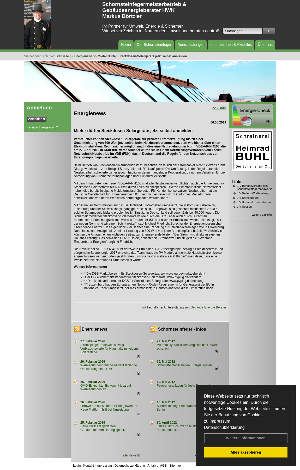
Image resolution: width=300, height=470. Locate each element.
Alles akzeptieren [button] (245, 452)
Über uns (265, 44)
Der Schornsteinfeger (154, 44)
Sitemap (175, 465)
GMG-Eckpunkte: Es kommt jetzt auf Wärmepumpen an (105, 387)
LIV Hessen (244, 206)
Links (237, 182)
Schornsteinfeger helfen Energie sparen (184, 365)
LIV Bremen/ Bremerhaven (254, 202)
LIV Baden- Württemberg (253, 193)
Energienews (94, 329)
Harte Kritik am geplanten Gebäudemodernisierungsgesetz (102, 428)
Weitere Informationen (246, 438)
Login (77, 465)
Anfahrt (152, 465)
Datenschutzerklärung (224, 427)
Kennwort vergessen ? (42, 127)
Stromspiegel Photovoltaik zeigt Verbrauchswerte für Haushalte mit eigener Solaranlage (110, 348)
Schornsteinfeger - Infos (182, 329)
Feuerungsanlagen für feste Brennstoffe (184, 385)
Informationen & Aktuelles (231, 44)
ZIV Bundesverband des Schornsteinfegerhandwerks (254, 187)
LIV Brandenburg (248, 197)
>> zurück (219, 108)
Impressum (219, 421)
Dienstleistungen (191, 44)
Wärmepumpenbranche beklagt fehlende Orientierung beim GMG (108, 367)
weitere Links (262, 214)
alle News (131, 455)
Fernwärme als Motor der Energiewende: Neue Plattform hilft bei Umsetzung (108, 407)
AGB (163, 465)
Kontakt (88, 465)
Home (126, 44)
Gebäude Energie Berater (208, 307)
